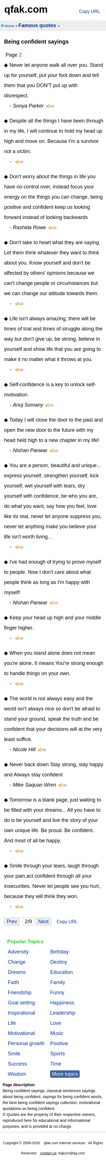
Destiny (58, 962)
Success (17, 1064)
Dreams (16, 972)
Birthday (59, 952)
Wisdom (17, 1074)
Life (12, 1023)
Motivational (21, 1033)
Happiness (62, 1003)
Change (16, 962)
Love (55, 1023)
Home (9, 26)
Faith (13, 982)
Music (56, 1033)
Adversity (18, 952)
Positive (59, 1043)
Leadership (62, 1013)
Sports (57, 1053)
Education (61, 972)
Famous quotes (37, 25)
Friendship (19, 992)
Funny (57, 992)
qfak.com (26, 9)
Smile (14, 1053)
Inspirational (21, 1013)
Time (55, 1064)
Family (57, 982)
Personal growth (26, 1043)
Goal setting (21, 1003)
